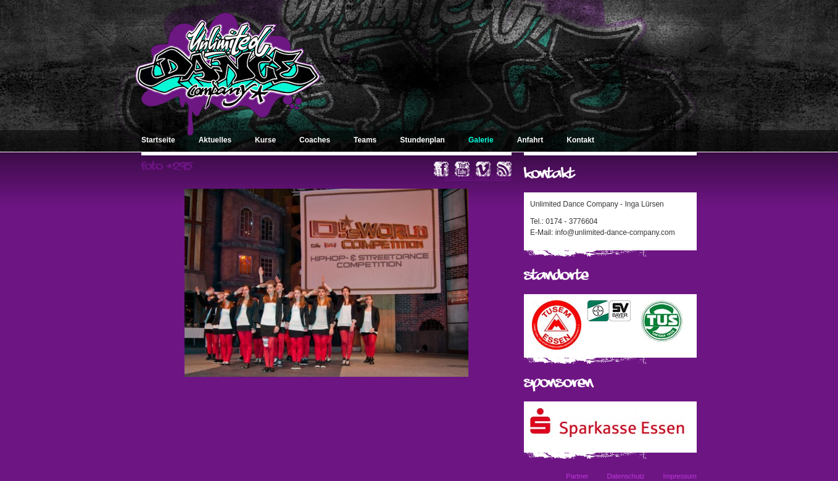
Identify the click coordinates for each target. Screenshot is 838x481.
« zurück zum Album (478, 177)
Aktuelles (215, 140)
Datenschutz (625, 476)
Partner (577, 476)
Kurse (265, 140)
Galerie (481, 140)
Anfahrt (530, 140)
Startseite (158, 140)
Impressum (680, 476)
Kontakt (580, 140)
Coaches (314, 140)
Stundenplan (422, 140)
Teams (365, 140)
